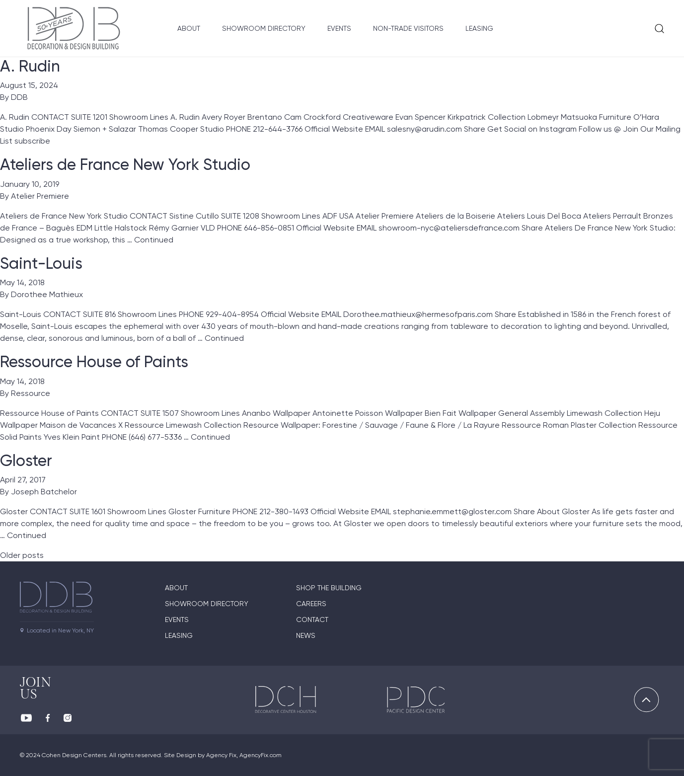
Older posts (22, 555)
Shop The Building (329, 588)
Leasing (479, 28)
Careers (311, 604)
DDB (19, 97)
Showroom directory (206, 604)
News (305, 635)
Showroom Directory (263, 28)
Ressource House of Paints (94, 361)
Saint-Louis (41, 263)
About (188, 28)
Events (339, 28)
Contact (312, 619)
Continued (153, 239)
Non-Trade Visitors (408, 28)
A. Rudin (30, 66)
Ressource (30, 393)
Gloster (26, 460)
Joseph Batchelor (44, 491)
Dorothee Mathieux (47, 294)
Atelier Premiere (40, 196)
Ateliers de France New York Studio (125, 164)
